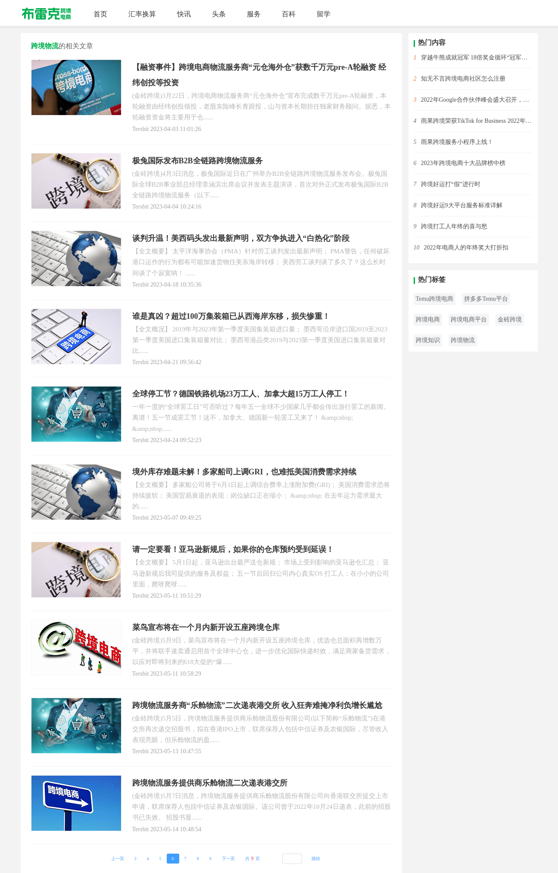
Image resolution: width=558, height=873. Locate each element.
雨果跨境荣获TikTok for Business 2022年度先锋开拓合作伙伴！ (477, 121)
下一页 (228, 858)
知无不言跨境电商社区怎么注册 (463, 78)
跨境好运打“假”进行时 (450, 184)
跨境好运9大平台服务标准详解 (461, 205)
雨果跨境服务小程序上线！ (457, 142)
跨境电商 (428, 319)
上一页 (117, 858)
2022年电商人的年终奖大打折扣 (466, 247)
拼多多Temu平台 (486, 299)
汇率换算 (142, 14)
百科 (289, 14)
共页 (252, 858)
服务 (254, 14)
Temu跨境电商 (435, 299)
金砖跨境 (510, 319)
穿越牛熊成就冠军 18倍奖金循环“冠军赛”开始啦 (477, 57)
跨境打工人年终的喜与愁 (454, 226)
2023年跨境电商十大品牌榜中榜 (463, 163)
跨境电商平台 (469, 319)
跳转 (316, 858)
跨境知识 (428, 340)
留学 (323, 14)
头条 (219, 14)
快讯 (184, 14)
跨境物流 (463, 340)
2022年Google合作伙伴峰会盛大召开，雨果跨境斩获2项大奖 (477, 100)
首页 (100, 14)
